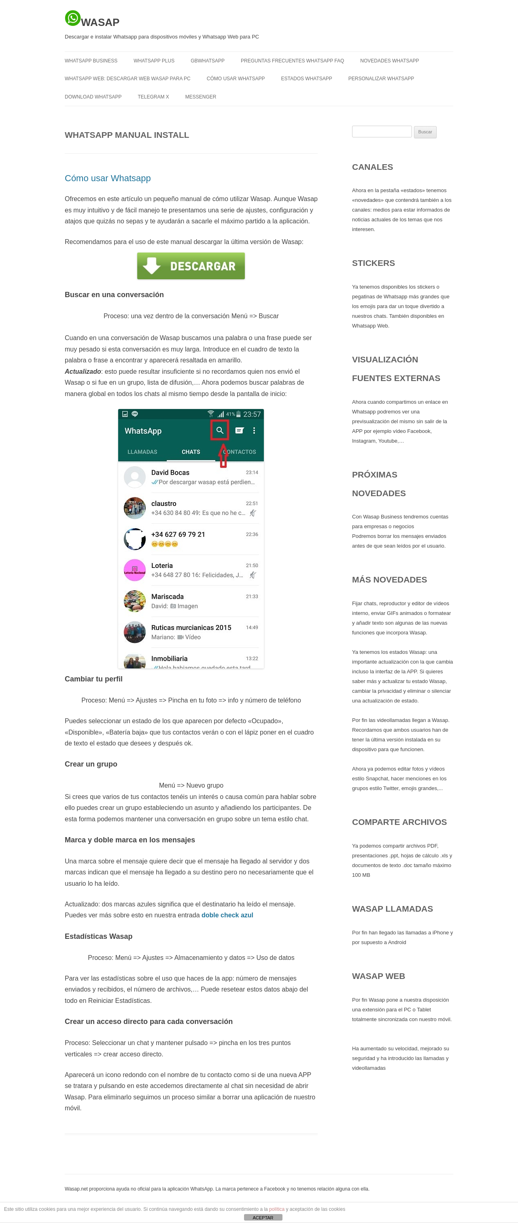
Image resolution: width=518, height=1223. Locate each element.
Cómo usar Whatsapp (236, 78)
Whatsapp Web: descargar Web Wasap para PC (128, 78)
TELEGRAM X (153, 97)
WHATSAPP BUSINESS (91, 61)
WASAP (92, 19)
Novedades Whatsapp (389, 61)
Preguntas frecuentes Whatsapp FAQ (292, 61)
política (276, 1209)
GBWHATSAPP (208, 61)
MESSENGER (201, 97)
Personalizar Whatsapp (381, 78)
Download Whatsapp (93, 97)
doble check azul (227, 915)
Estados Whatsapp (306, 78)
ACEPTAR (263, 1217)
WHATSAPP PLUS (154, 61)
